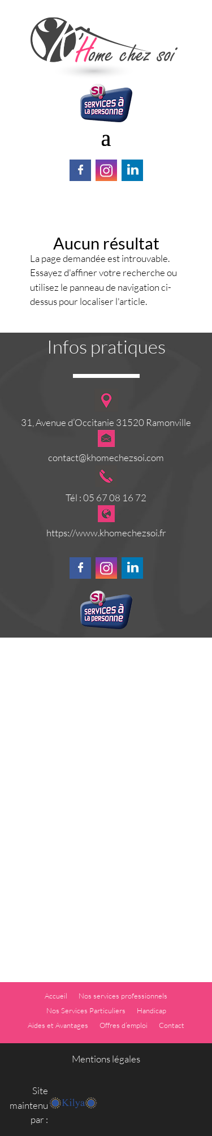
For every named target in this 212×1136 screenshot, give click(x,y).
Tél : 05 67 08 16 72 (106, 498)
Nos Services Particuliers (86, 1010)
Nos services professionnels (123, 995)
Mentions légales (106, 1059)
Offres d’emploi (123, 1025)
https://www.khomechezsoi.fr (106, 533)
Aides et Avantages (58, 1025)
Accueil (56, 995)
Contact (171, 1025)
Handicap (151, 1010)
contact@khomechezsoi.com (106, 457)
